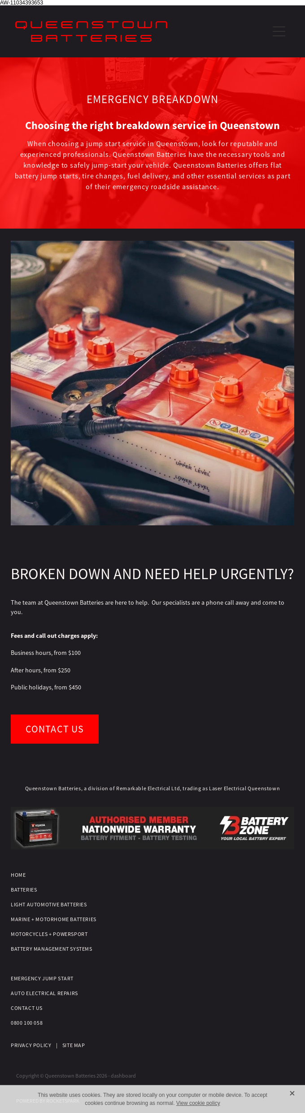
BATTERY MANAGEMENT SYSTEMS (51, 949)
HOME (18, 875)
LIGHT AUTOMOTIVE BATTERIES (49, 904)
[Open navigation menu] (279, 31)
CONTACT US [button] (55, 729)
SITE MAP (73, 1045)
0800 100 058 (27, 1022)
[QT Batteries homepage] (141, 31)
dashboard (123, 1075)
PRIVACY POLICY (31, 1045)
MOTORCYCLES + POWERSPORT (49, 934)
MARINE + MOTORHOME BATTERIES (53, 919)
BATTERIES (24, 889)
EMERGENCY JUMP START (42, 978)
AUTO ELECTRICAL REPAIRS (44, 993)
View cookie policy (198, 1103)
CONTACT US (27, 1008)
